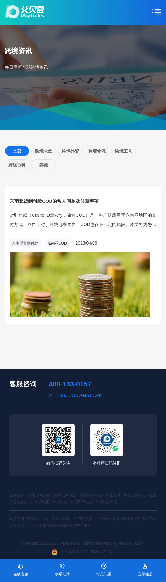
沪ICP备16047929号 (127, 543)
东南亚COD (57, 243)
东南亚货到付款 (25, 243)
